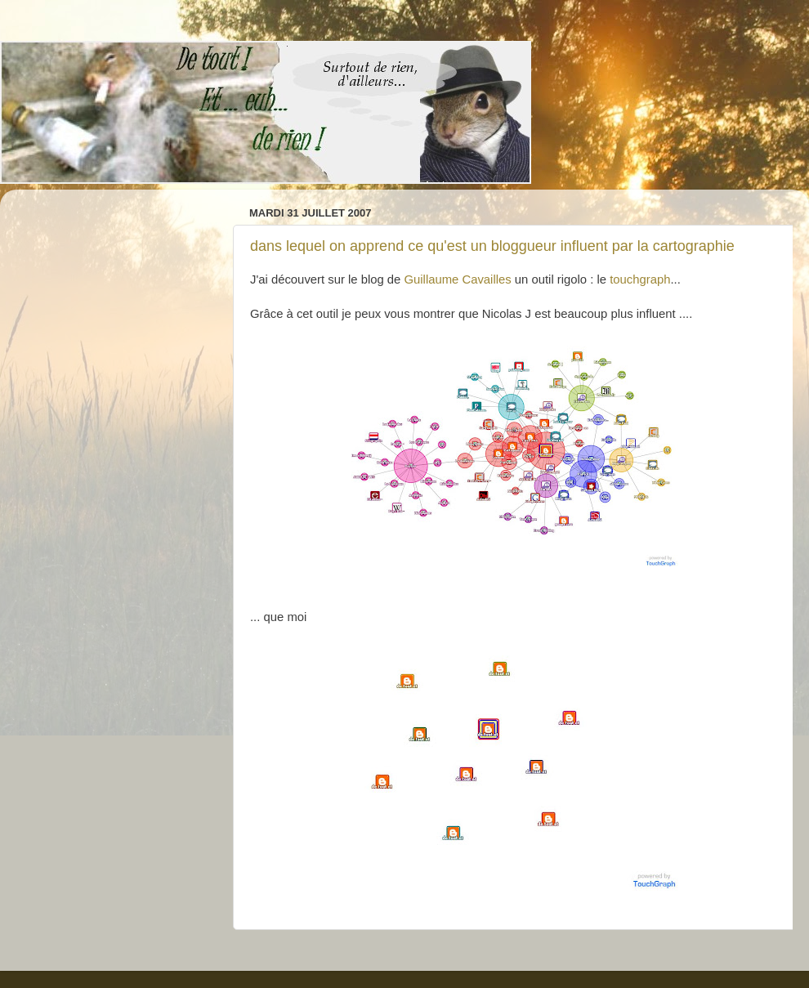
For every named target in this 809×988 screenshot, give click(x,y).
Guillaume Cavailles (458, 279)
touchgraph (640, 279)
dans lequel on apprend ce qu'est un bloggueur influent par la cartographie (492, 246)
